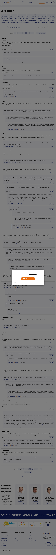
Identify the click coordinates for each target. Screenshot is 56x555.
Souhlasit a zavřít (28, 278)
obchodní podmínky (33, 274)
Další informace (17, 282)
